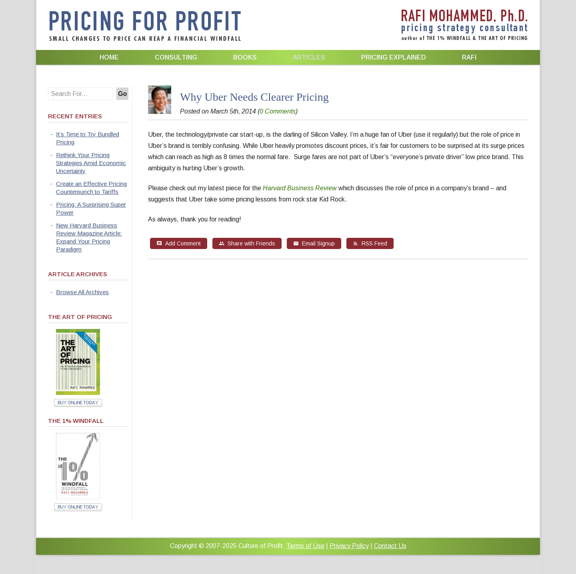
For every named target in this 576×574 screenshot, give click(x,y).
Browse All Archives (82, 292)
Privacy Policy (349, 545)
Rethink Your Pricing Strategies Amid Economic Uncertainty (91, 162)
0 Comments (278, 111)
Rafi (469, 57)
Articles (309, 57)
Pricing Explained (393, 57)
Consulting (176, 57)
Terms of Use (305, 545)
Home (109, 57)
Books (245, 57)
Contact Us (390, 545)
